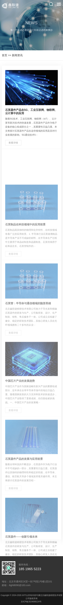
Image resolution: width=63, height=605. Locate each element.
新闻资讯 (17, 55)
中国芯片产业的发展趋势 (20, 402)
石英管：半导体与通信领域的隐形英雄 (28, 325)
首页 (4, 55)
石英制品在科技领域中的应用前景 (25, 246)
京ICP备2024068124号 (31, 601)
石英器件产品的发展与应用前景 (24, 480)
